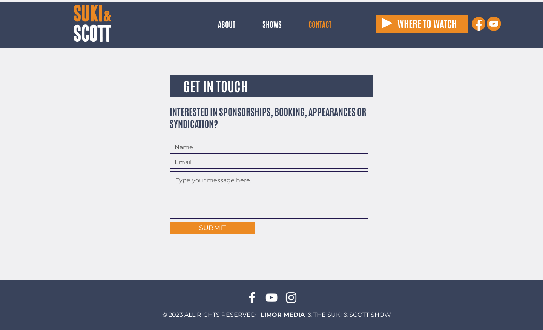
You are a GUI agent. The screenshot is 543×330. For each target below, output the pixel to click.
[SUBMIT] (212, 228)
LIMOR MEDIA (283, 314)
